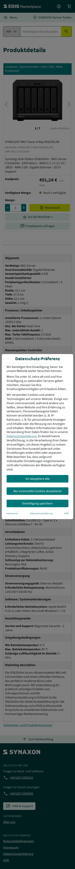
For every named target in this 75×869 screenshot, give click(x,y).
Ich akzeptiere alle (37, 479)
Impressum (12, 513)
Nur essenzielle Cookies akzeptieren (37, 491)
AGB (66, 513)
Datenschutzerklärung (22, 436)
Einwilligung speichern (37, 503)
